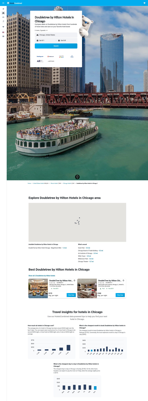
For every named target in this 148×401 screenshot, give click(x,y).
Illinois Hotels (54, 183)
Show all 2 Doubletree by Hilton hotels (42, 276)
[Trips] (3, 27)
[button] (3, 3)
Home (29, 183)
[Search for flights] (3, 9)
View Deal (71, 295)
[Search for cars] (3, 17)
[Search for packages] (3, 21)
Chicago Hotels (67, 183)
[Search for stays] (3, 13)
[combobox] (41, 30)
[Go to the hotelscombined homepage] (14, 3)
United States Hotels (38, 183)
